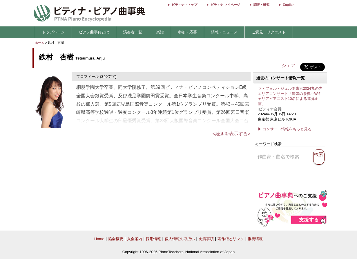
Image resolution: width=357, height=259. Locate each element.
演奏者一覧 (132, 32)
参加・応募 (187, 32)
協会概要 (115, 239)
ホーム (39, 42)
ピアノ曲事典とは (94, 32)
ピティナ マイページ (225, 4)
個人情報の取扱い (180, 239)
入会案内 (134, 239)
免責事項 (206, 239)
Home (99, 239)
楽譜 (160, 32)
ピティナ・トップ (184, 4)
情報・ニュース (224, 32)
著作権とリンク (231, 239)
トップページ (53, 32)
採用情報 (153, 239)
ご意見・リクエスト (269, 32)
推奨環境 (255, 239)
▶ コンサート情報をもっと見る (285, 129)
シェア (289, 65)
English (288, 4)
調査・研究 (261, 4)
